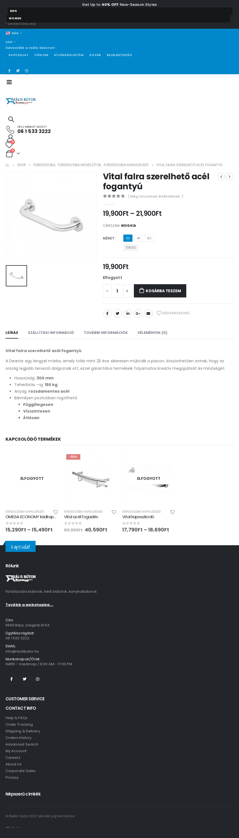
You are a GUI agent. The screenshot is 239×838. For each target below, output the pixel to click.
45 (138, 238)
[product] (32, 478)
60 (149, 238)
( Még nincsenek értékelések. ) (155, 196)
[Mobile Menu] (11, 82)
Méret (109, 238)
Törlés (131, 248)
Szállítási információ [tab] (51, 332)
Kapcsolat (18, 55)
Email (148, 313)
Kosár (95, 55)
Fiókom (41, 55)
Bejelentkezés (119, 55)
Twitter (117, 313)
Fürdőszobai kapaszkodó (25, 512)
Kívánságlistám (68, 55)
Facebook (107, 313)
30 (128, 238)
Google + (138, 313)
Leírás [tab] (12, 332)
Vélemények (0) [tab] (152, 332)
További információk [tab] (106, 332)
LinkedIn (127, 313)
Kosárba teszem (163, 291)
